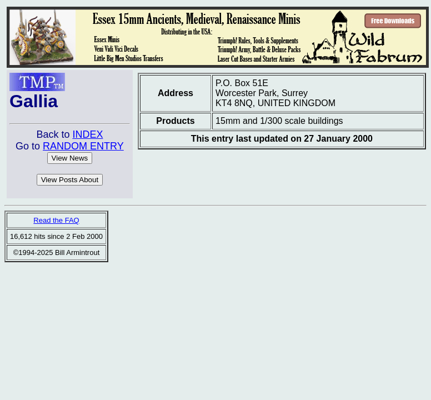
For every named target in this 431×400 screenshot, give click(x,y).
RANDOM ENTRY (83, 146)
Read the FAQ (56, 220)
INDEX (87, 134)
